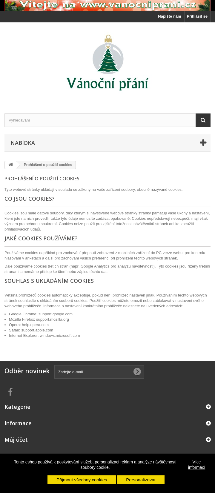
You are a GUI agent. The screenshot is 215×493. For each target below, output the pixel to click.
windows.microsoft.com (60, 335)
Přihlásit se (197, 16)
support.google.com (56, 314)
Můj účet (16, 439)
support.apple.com (37, 330)
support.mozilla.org (52, 319)
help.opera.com (35, 324)
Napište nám (169, 16)
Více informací (196, 465)
